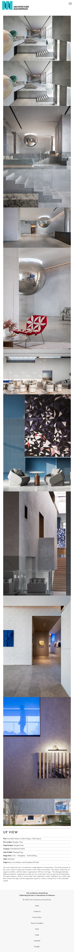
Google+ (37, 947)
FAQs (37, 929)
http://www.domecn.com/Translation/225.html (23, 862)
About (37, 906)
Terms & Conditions (37, 923)
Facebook (37, 941)
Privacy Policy (37, 917)
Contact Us (37, 911)
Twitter (37, 935)
